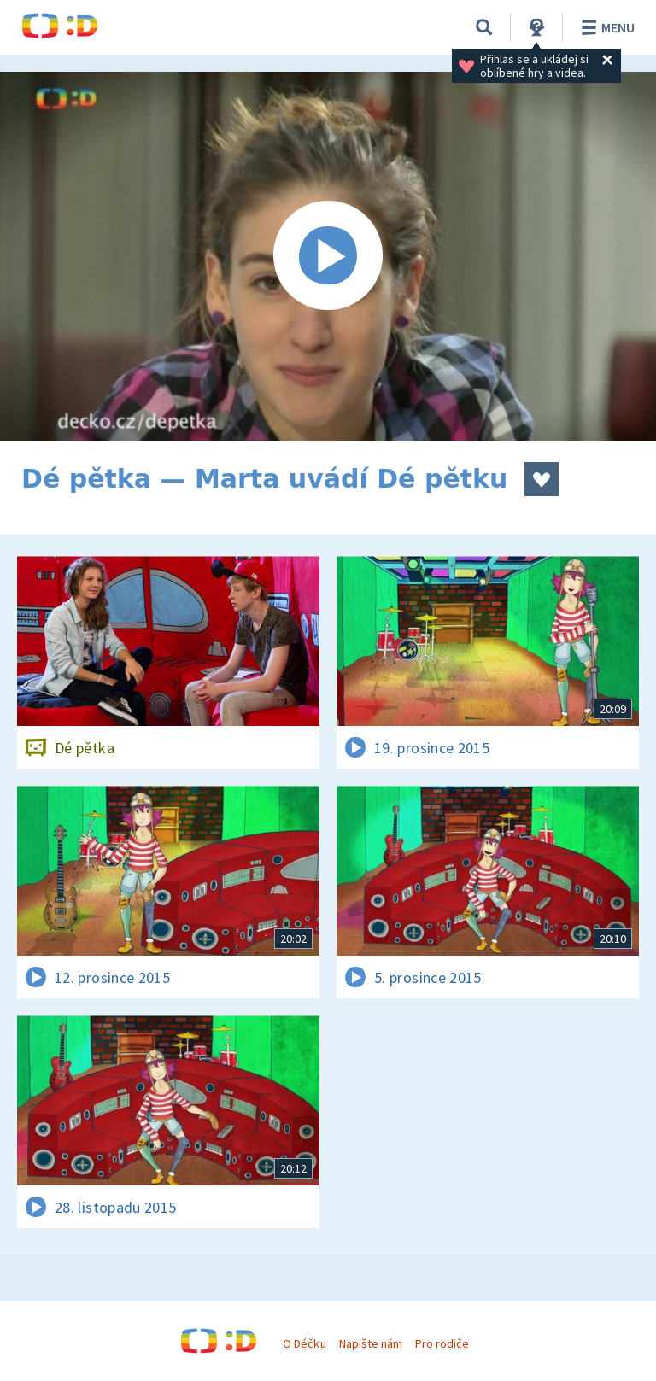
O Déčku (304, 1343)
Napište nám (370, 1343)
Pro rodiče (442, 1343)
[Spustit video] (328, 256)
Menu (605, 27)
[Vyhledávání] (484, 27)
